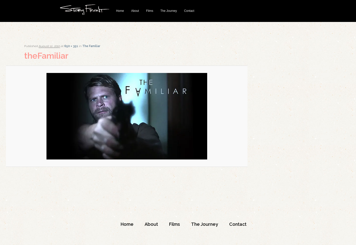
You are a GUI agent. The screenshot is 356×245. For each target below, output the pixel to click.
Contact (189, 11)
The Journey (168, 11)
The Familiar (91, 46)
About (135, 11)
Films (149, 11)
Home (120, 11)
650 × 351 (71, 46)
